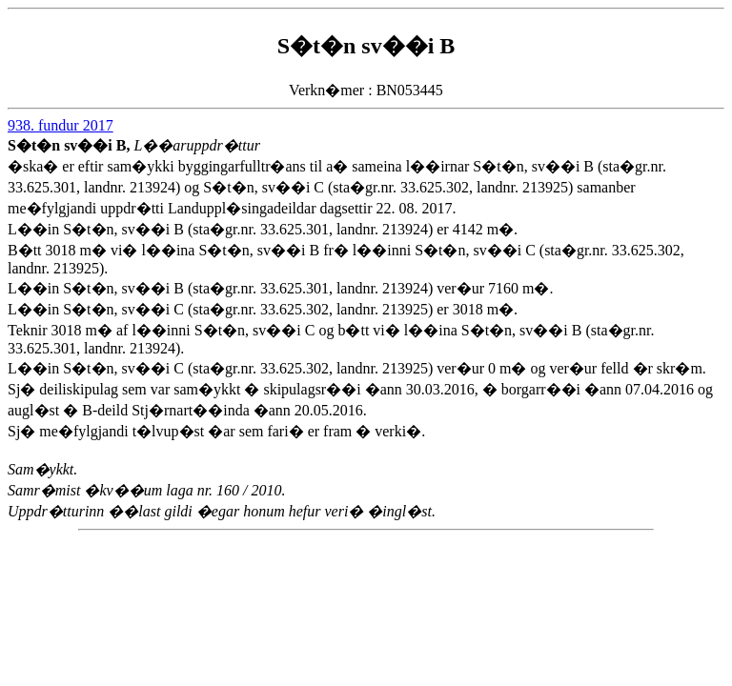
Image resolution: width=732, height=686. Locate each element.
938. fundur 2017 (60, 125)
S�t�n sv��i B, (70, 145)
